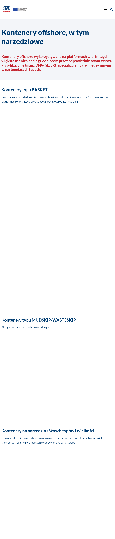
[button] (105, 9)
